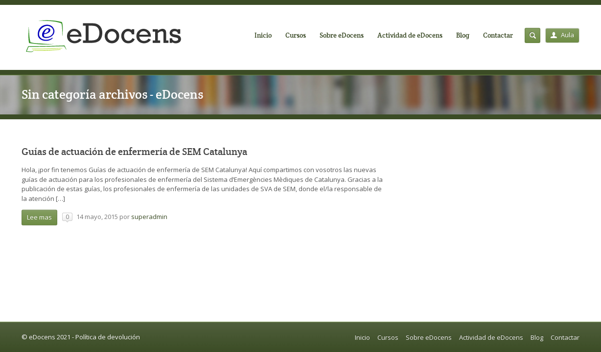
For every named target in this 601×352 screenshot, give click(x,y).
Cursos (295, 35)
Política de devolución (107, 336)
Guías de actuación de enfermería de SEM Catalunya (134, 152)
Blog (462, 35)
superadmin (149, 216)
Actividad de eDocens (409, 35)
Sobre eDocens (342, 35)
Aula (562, 34)
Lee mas (39, 217)
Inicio (263, 35)
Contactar (498, 35)
